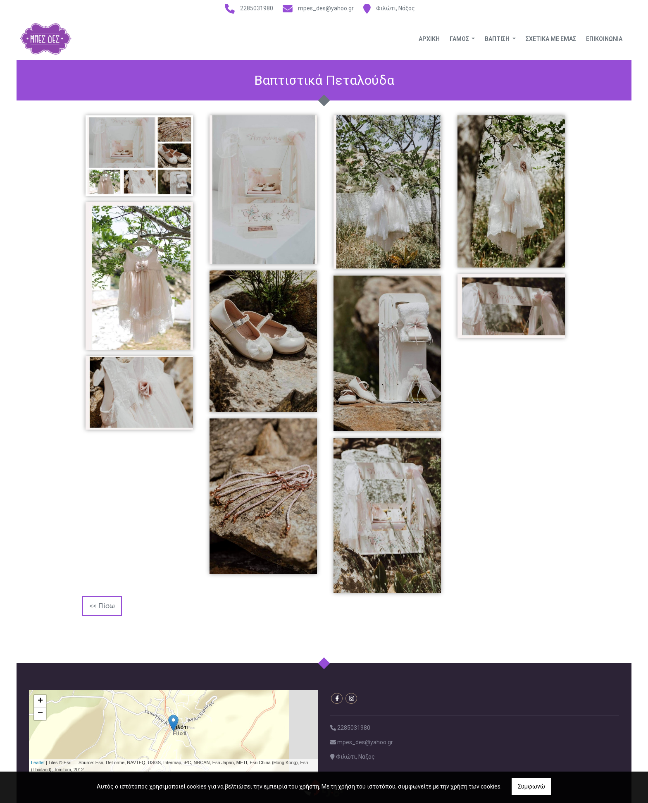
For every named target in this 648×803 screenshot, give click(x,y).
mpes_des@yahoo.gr (326, 8)
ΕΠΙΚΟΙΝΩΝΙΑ (604, 39)
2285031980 (256, 8)
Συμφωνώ (531, 786)
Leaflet (38, 762)
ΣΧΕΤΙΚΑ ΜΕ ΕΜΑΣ (551, 39)
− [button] (40, 713)
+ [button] (40, 701)
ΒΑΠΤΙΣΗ (498, 39)
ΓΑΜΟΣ (460, 39)
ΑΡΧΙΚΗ (429, 39)
